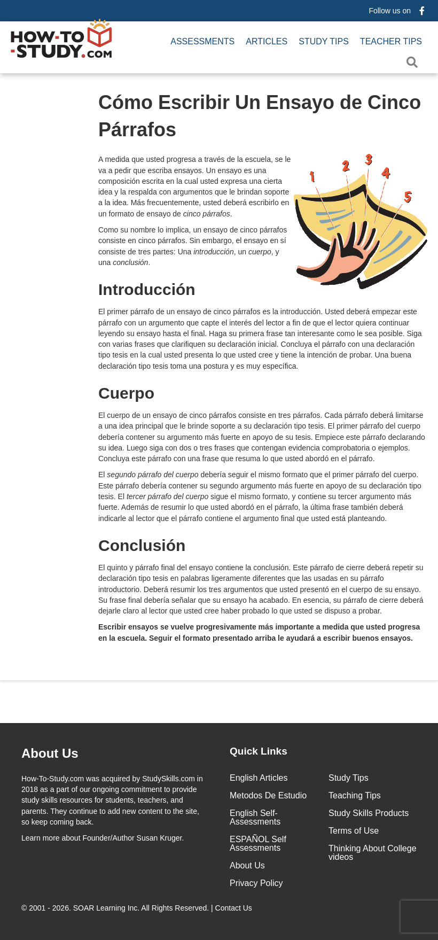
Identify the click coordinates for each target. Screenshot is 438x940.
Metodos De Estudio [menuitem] (268, 795)
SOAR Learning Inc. (106, 908)
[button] (414, 62)
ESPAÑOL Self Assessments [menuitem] (258, 843)
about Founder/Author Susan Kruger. (102, 838)
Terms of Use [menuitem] (353, 830)
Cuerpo (126, 393)
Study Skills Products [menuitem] (368, 813)
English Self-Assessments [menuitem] (255, 817)
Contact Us (234, 908)
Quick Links (258, 751)
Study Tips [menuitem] (324, 41)
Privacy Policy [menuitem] (256, 883)
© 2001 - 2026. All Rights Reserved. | (137, 908)
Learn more (40, 838)
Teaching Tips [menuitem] (354, 795)
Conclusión (141, 545)
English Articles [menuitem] (259, 777)
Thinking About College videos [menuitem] (372, 852)
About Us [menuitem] (247, 865)
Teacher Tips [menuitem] (391, 41)
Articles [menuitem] (266, 41)
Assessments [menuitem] (202, 41)
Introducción (146, 289)
